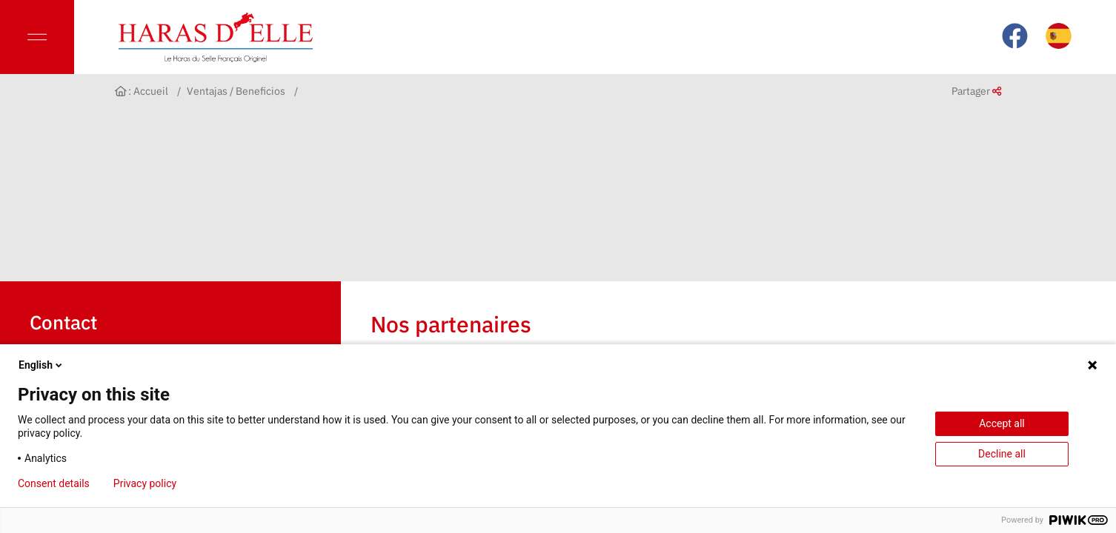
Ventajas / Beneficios (236, 91)
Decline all (1002, 454)
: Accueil (142, 91)
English (41, 365)
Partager (976, 91)
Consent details (54, 483)
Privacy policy (144, 483)
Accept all (1002, 423)
